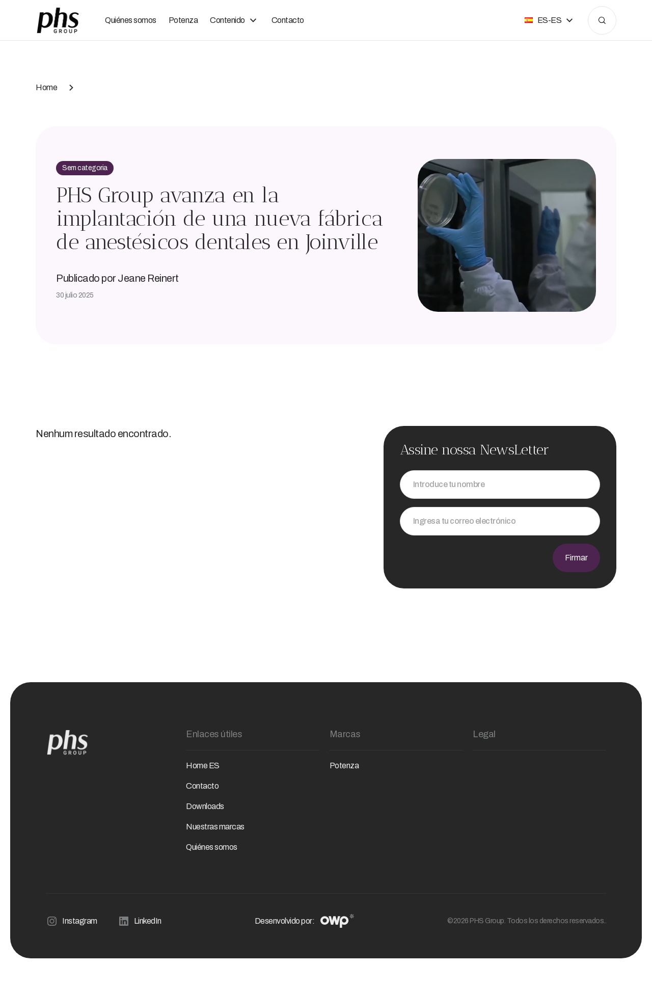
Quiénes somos (130, 20)
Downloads (205, 806)
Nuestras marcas (215, 826)
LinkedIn (139, 921)
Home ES (203, 765)
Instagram (71, 921)
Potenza (183, 20)
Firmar (576, 557)
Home (46, 87)
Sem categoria (84, 168)
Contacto (287, 20)
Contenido (234, 20)
